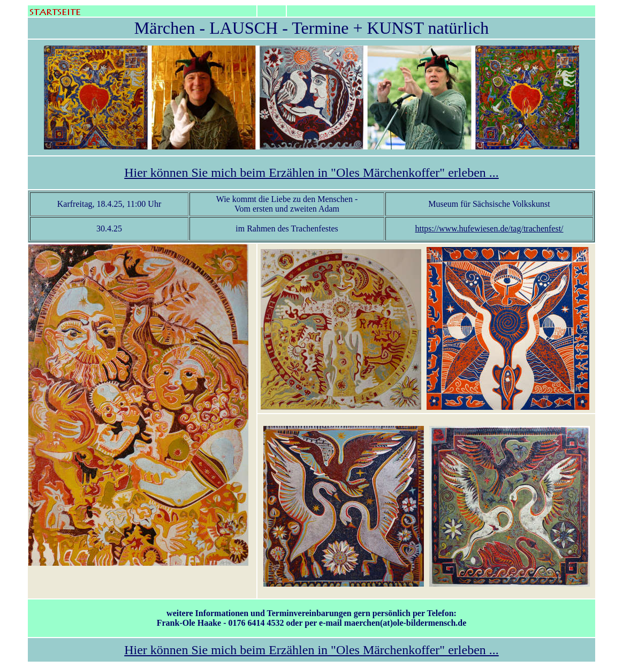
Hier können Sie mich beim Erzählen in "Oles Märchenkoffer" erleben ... (311, 172)
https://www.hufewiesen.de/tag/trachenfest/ (489, 228)
